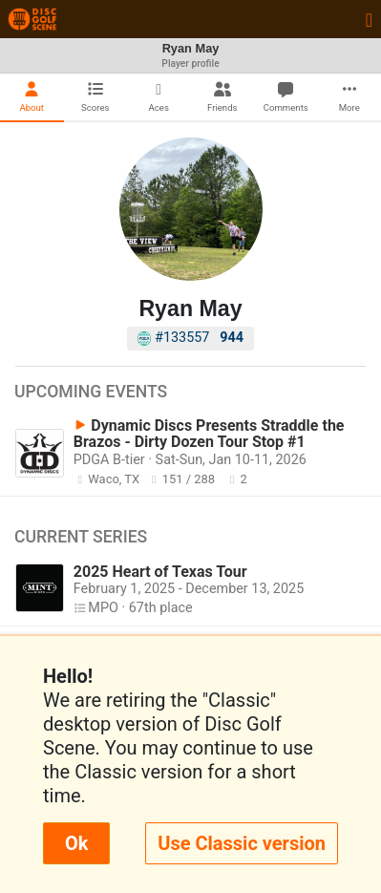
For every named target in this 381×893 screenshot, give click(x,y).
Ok (76, 843)
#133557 (190, 338)
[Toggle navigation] (369, 19)
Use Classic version (242, 843)
